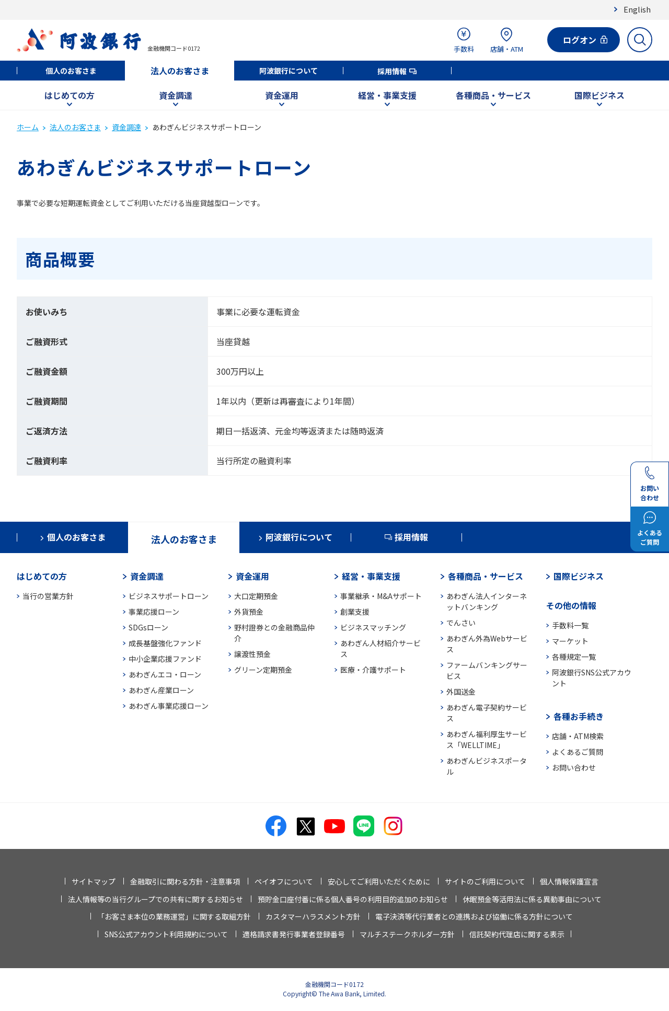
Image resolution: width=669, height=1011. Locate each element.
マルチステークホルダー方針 (407, 934)
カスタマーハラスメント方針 (313, 916)
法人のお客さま (180, 70)
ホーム (28, 127)
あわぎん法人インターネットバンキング (486, 601)
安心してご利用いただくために (379, 881)
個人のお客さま (71, 70)
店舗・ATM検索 (578, 736)
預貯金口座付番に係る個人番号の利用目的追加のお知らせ (353, 899)
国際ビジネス (599, 95)
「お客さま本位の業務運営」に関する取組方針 (174, 916)
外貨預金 (248, 611)
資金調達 (175, 95)
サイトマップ (94, 881)
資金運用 (281, 95)
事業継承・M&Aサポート (381, 596)
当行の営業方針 (48, 596)
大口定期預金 (256, 596)
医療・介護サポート (373, 669)
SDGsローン (148, 627)
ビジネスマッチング (373, 627)
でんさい (461, 622)
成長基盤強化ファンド (165, 643)
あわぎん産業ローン (161, 690)
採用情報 (392, 71)
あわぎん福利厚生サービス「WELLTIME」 (486, 739)
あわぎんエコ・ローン (165, 674)
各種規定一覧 (574, 656)
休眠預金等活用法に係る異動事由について (532, 899)
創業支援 (355, 611)
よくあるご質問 (577, 751)
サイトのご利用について (485, 881)
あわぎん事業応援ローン (169, 705)
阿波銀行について (288, 70)
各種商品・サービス (493, 95)
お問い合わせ (574, 767)
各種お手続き (578, 716)
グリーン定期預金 (263, 669)
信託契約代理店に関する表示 (516, 934)
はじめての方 (69, 95)
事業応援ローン (154, 611)
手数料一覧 (570, 625)
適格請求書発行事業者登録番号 (294, 934)
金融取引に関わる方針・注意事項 (185, 881)
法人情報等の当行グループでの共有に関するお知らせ (155, 899)
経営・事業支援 (387, 95)
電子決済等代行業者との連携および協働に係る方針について (474, 916)
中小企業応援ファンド (165, 658)
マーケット (570, 641)
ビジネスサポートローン (169, 596)
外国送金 (461, 691)
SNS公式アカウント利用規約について (166, 934)
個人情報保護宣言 (569, 881)
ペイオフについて (284, 881)
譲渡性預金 (252, 654)
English (637, 9)
